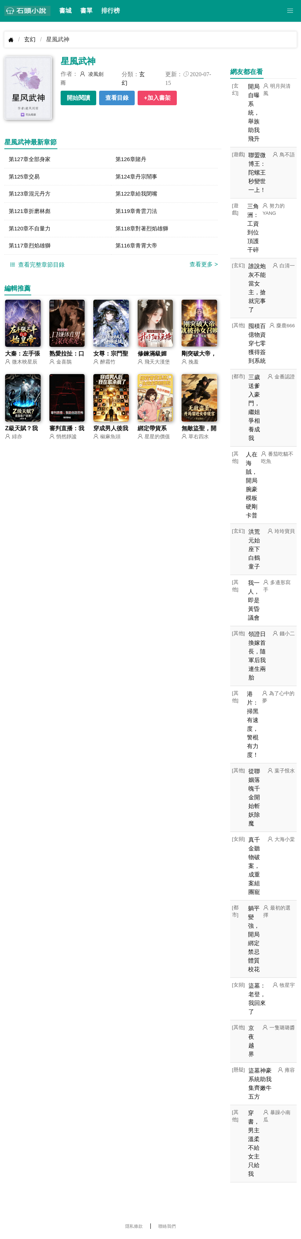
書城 (65, 10)
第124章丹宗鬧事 (137, 177)
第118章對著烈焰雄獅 (143, 230)
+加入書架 (157, 98)
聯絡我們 (167, 1226)
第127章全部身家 (31, 159)
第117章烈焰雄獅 (31, 248)
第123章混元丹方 (31, 195)
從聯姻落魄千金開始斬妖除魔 (254, 797)
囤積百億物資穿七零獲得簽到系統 (257, 343)
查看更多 (204, 267)
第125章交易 (25, 177)
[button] (290, 11)
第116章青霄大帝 (137, 248)
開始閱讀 (78, 98)
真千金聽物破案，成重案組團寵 (254, 866)
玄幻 (30, 39)
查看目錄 (117, 98)
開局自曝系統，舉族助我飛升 (254, 112)
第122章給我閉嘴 (137, 195)
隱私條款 (134, 1226)
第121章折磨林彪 (31, 213)
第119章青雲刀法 (137, 213)
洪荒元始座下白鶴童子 (254, 549)
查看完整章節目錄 (36, 267)
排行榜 (110, 10)
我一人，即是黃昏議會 (254, 600)
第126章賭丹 (132, 159)
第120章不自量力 (31, 230)
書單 (86, 10)
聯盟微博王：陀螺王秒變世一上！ (257, 172)
